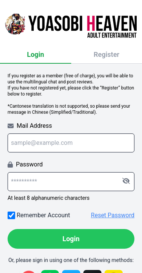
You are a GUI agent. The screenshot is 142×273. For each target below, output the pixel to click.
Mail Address (30, 125)
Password (25, 164)
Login (35, 54)
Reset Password (112, 215)
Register (106, 54)
